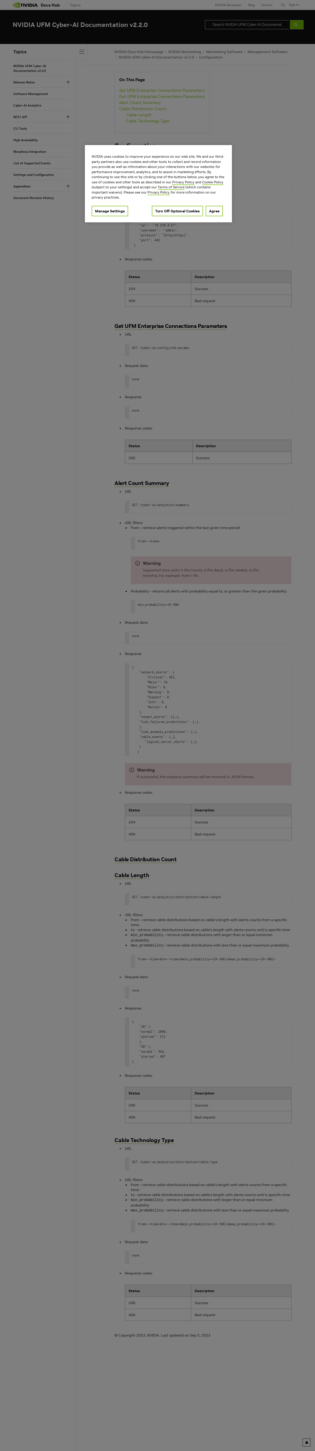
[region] (158, 183)
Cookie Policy (212, 182)
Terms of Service (171, 187)
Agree (214, 211)
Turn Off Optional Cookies (177, 211)
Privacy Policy (183, 182)
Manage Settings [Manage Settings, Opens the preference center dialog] (110, 211)
